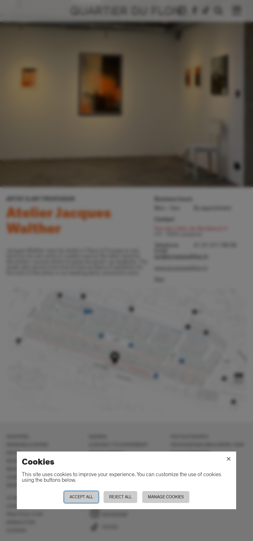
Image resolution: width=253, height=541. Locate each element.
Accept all (81, 497)
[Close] (229, 459)
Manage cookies (166, 497)
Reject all (120, 497)
